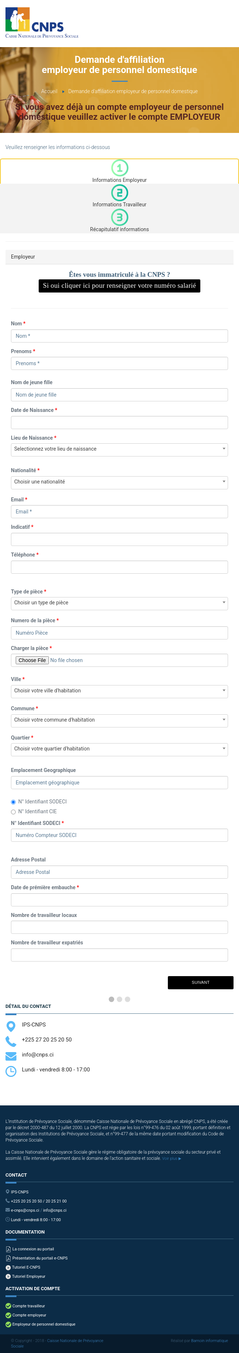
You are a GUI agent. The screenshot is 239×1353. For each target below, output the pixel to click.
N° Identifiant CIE (34, 811)
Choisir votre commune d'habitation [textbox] (54, 720)
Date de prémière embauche (45, 887)
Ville (18, 679)
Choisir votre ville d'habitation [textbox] (47, 690)
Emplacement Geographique (43, 770)
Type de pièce (28, 592)
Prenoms (23, 351)
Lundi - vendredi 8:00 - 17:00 (36, 1220)
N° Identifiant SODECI (39, 801)
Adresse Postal (28, 860)
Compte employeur (29, 1315)
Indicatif (22, 527)
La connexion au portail (33, 1249)
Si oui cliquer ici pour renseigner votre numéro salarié (119, 285)
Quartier (22, 738)
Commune (24, 708)
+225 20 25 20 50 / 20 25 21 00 (39, 1201)
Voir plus (171, 1158)
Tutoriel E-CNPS (26, 1267)
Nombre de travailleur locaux (44, 915)
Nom (18, 323)
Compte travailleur (28, 1306)
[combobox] (119, 449)
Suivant (201, 982)
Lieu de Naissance (34, 438)
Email (19, 499)
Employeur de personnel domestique (44, 1324)
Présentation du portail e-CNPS (40, 1258)
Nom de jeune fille (32, 382)
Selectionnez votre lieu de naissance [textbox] (55, 449)
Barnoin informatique (209, 1340)
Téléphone (25, 555)
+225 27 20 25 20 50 (47, 1039)
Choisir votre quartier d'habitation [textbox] (52, 749)
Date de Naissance (34, 410)
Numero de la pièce (35, 620)
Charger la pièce (31, 648)
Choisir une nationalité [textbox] (39, 482)
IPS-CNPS (34, 1024)
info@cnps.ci (38, 1054)
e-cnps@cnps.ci (25, 1210)
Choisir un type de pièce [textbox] (41, 602)
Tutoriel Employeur (28, 1276)
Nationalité (25, 470)
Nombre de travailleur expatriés (47, 942)
